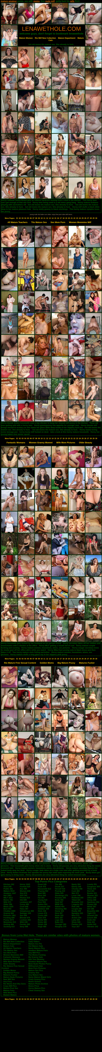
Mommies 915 (9, 922)
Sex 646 (23, 915)
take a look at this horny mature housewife (69, 432)
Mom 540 (42, 895)
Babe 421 (59, 922)
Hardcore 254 (93, 902)
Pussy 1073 (8, 920)
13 (50, 218)
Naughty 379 (60, 927)
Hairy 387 (24, 909)
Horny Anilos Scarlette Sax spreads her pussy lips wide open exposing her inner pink (45, 872)
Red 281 (90, 891)
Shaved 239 (92, 915)
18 (63, 218)
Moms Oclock (34, 982)
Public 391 (8, 889)
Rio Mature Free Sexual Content (20, 663)
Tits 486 (58, 884)
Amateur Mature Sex (37, 962)
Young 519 (42, 900)
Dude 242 (91, 920)
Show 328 (76, 922)
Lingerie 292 (77, 904)
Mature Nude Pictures (13, 977)
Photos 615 (25, 898)
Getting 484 (8, 924)
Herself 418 (60, 889)
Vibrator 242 (92, 927)
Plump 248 (92, 904)
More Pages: (10, 218)
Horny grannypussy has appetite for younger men (56, 425)
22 (74, 218)
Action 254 (76, 918)
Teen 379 (42, 918)
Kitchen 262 (8, 884)
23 (77, 218)
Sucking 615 (9, 927)
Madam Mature (10, 995)
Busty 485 (42, 920)
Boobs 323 (92, 893)
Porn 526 (42, 902)
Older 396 (7, 904)
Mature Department (66, 38)
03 (22, 218)
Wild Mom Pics (10, 993)
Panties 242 (77, 924)
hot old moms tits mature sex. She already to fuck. (51, 44)
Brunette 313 (77, 902)
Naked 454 (59, 907)
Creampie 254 (44, 907)
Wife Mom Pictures (65, 442)
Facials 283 (25, 924)
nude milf (50, 1)
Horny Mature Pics (36, 988)
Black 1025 (8, 907)
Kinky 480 (42, 922)
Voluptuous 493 (27, 911)
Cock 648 (24, 907)
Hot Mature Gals (35, 946)
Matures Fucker (87, 663)
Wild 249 (24, 922)
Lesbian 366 (25, 920)
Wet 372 (75, 893)
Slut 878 (23, 893)
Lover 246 (76, 895)
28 (91, 218)
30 (96, 218)
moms (36, 1)
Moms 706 (8, 900)
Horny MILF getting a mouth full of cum (56, 646)
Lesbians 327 (26, 902)
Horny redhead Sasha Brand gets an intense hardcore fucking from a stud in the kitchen (41, 200)
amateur (12, 1)
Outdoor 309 (43, 909)
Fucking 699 (8, 918)
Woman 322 (92, 895)
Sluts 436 (42, 911)
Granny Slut (33, 973)
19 (66, 218)
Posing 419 (60, 891)
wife (72, 1)
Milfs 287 (59, 918)
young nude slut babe (37, 214)
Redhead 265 (77, 898)
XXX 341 (23, 895)
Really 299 (76, 911)
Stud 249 (7, 887)
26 (85, 218)
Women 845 (25, 891)
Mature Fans (8, 990)
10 (42, 218)
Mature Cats (8, 946)
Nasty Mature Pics (36, 948)
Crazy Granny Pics (36, 979)
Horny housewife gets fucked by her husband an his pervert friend (31, 643)
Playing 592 (43, 891)
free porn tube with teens (64, 214)
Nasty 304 (76, 884)
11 (44, 218)
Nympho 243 (77, 913)
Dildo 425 (59, 893)
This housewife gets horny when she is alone (30, 866)
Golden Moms (47, 663)
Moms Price (33, 986)
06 (31, 218)
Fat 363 (41, 898)
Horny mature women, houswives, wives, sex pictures (45, 648)
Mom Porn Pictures (37, 968)
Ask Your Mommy (36, 959)
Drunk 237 (59, 887)
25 (83, 218)
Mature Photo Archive (38, 984)
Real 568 (41, 893)
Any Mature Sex (35, 975)
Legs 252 (59, 920)
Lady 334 (76, 920)
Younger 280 (60, 924)
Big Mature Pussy (66, 663)
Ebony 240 (76, 887)
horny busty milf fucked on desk (34, 432)
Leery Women (34, 939)
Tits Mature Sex (39, 222)
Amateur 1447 (9, 893)
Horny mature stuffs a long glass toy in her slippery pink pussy (38, 654)
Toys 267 (76, 927)
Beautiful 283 (93, 911)
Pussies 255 (60, 898)
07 (33, 218)
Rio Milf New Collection (45, 38)
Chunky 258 (77, 889)
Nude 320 (59, 915)
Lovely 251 (92, 884)
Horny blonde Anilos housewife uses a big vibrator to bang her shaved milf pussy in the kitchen (44, 423)
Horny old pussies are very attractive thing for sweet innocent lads (56, 875)
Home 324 (59, 911)
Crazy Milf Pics (10, 986)
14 (53, 218)
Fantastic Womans (16, 442)
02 (20, 218)
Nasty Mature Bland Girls (39, 977)
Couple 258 (77, 909)
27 (88, 218)
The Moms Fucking (37, 955)
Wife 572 (7, 902)
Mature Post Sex (10, 988)
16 (58, 218)
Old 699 (23, 900)
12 (47, 218)
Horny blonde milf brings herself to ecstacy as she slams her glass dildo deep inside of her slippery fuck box (49, 426)
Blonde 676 (25, 918)
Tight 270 (91, 913)
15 (55, 218)
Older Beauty (85, 442)
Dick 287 (59, 913)
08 (36, 218)
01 (17, 218)
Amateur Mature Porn (38, 950)
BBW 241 (59, 904)
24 (80, 218)
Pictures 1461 (9, 915)
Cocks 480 (42, 915)
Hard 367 (59, 902)
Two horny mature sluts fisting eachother (31, 652)
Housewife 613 (44, 889)
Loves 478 (42, 913)
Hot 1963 (7, 895)
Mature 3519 (8, 891)
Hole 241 (91, 922)
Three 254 (91, 889)
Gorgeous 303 (93, 887)
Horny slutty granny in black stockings (50, 209)
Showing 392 (61, 909)
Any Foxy (7, 982)
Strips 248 (42, 924)
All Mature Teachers (18, 222)
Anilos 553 (42, 904)
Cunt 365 (76, 891)
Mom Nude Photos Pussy (39, 964)
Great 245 (42, 884)
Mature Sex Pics (35, 970)
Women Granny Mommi (41, 442)
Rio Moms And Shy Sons (14, 984)
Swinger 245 (25, 913)
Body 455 (59, 900)
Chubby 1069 (9, 911)
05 (28, 218)
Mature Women (26, 38)
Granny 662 (8, 913)
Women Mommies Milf (80, 222)
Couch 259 (92, 918)
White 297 (91, 907)
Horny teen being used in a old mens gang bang (54, 202)
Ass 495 (23, 889)
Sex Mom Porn (58, 222)
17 (61, 218)
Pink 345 (75, 907)
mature (4, 1)
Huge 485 (42, 927)
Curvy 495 (24, 904)
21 (72, 218)
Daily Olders (33, 942)
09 (39, 218)
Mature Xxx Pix (35, 944)
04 (25, 218)
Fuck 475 (42, 887)
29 (93, 218)
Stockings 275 (61, 895)
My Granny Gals (35, 957)
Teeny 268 (91, 900)
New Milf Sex (9, 979)
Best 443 (7, 909)
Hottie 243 (91, 924)
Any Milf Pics (34, 953)
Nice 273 (75, 915)
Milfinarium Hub (35, 966)
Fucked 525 (25, 887)
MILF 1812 (8, 898)
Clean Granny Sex (36, 990)
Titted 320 (76, 900)
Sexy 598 (24, 927)
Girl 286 (90, 909)
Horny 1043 (25, 884)
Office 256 (91, 898)
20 (69, 218)
